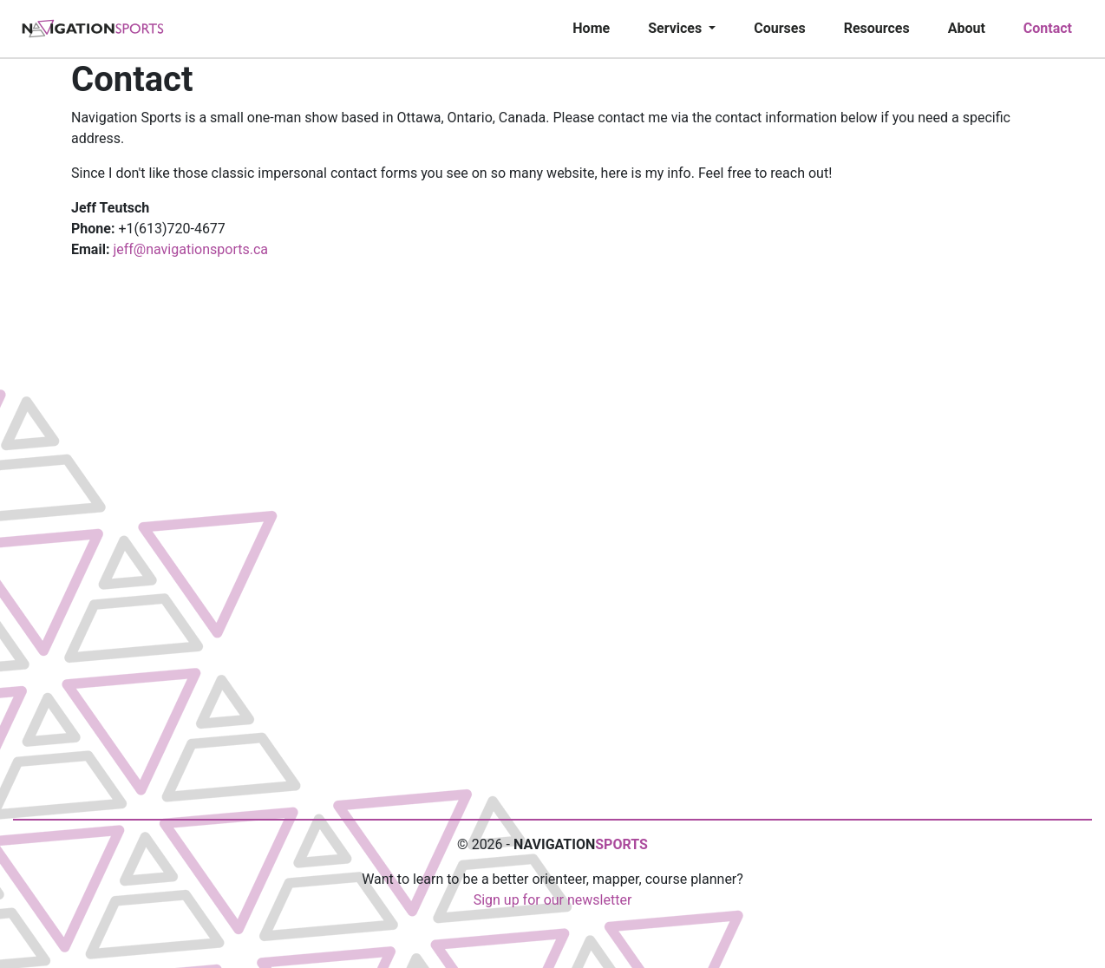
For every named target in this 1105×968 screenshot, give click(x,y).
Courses (779, 28)
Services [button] (676, 28)
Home (591, 28)
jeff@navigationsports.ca (190, 249)
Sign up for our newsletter (553, 900)
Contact (1047, 28)
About (966, 28)
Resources (877, 28)
